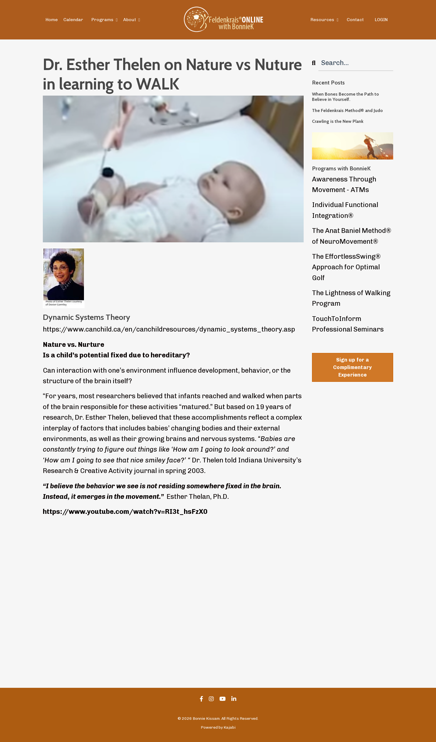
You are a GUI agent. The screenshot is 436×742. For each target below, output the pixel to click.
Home (52, 19)
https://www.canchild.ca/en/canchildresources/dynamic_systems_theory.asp (169, 329)
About (131, 19)
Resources (324, 19)
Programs (104, 19)
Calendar (73, 19)
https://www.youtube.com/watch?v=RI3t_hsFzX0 (125, 511)
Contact (355, 19)
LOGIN (381, 19)
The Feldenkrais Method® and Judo (347, 110)
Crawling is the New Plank (337, 121)
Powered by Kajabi (218, 727)
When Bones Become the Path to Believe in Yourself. (345, 96)
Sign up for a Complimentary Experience (352, 367)
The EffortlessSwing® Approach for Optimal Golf (346, 267)
